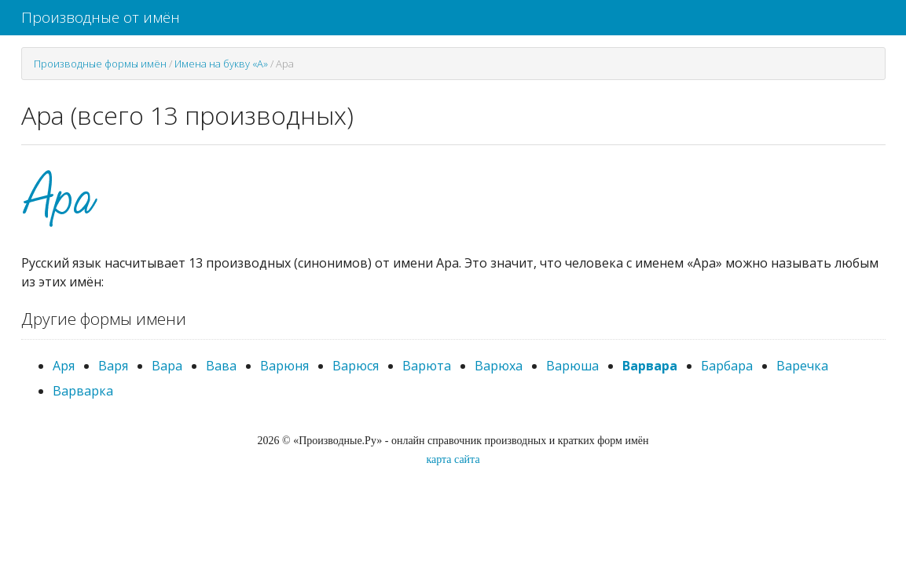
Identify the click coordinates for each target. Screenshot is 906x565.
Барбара (727, 365)
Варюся (355, 365)
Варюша (572, 365)
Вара (167, 365)
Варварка (83, 390)
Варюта (426, 365)
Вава (221, 365)
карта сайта (452, 459)
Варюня (284, 365)
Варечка (802, 365)
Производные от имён (100, 17)
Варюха (499, 365)
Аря (64, 365)
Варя (113, 365)
